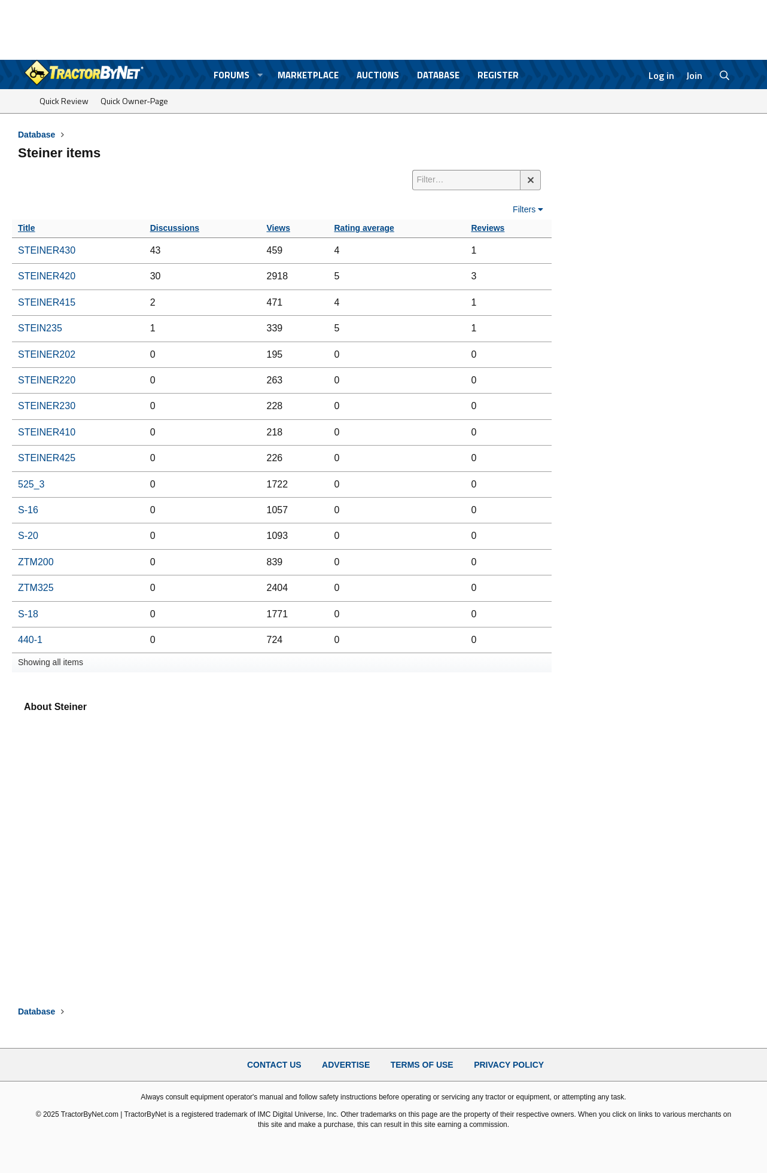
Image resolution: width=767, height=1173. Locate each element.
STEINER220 (46, 380)
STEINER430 (46, 250)
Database (438, 75)
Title (26, 228)
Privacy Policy (509, 1065)
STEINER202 (46, 354)
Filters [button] (524, 209)
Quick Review (64, 101)
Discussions (174, 228)
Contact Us (274, 1065)
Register (498, 75)
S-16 (28, 510)
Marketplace (308, 75)
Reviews (487, 228)
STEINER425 (46, 458)
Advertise (346, 1065)
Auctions (378, 75)
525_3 (31, 484)
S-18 (28, 614)
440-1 (30, 640)
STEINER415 (46, 302)
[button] (260, 75)
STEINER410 (46, 432)
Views (278, 228)
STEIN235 (40, 328)
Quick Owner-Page (134, 101)
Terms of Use (422, 1065)
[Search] (724, 75)
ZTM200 (36, 562)
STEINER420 (46, 276)
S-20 (28, 536)
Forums (231, 75)
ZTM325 (36, 588)
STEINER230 (46, 406)
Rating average (364, 228)
